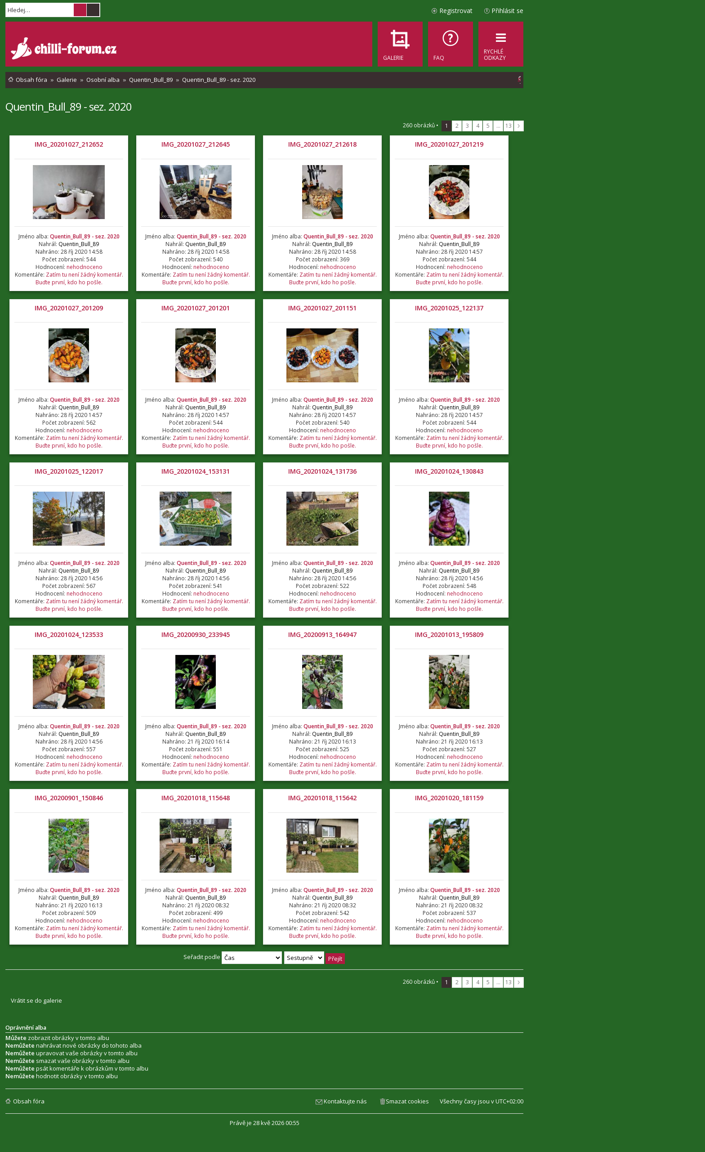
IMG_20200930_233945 (195, 634)
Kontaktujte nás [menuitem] (345, 1101)
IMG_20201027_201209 (69, 308)
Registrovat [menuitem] (456, 10)
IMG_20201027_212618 (322, 144)
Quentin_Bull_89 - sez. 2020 (68, 106)
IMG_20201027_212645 (195, 144)
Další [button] (519, 126)
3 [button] (467, 126)
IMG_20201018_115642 (322, 797)
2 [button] (457, 126)
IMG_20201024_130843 (449, 471)
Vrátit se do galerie (36, 1000)
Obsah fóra (29, 1101)
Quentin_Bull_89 (78, 244)
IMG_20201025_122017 (69, 471)
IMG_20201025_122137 (449, 308)
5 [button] (488, 126)
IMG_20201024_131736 (322, 471)
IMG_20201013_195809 (449, 634)
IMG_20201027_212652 (69, 144)
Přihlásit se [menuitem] (507, 10)
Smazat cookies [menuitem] (407, 1101)
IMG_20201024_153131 (195, 471)
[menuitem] (450, 44)
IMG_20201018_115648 (195, 797)
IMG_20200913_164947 (322, 634)
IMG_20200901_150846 (69, 797)
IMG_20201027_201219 (449, 144)
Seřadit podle (232, 957)
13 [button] (508, 126)
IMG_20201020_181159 (449, 797)
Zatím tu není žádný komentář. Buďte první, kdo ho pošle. (79, 278)
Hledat (80, 10)
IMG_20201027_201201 (195, 308)
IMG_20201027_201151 (322, 308)
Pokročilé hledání (93, 10)
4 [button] (477, 126)
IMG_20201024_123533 (69, 634)
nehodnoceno (85, 267)
